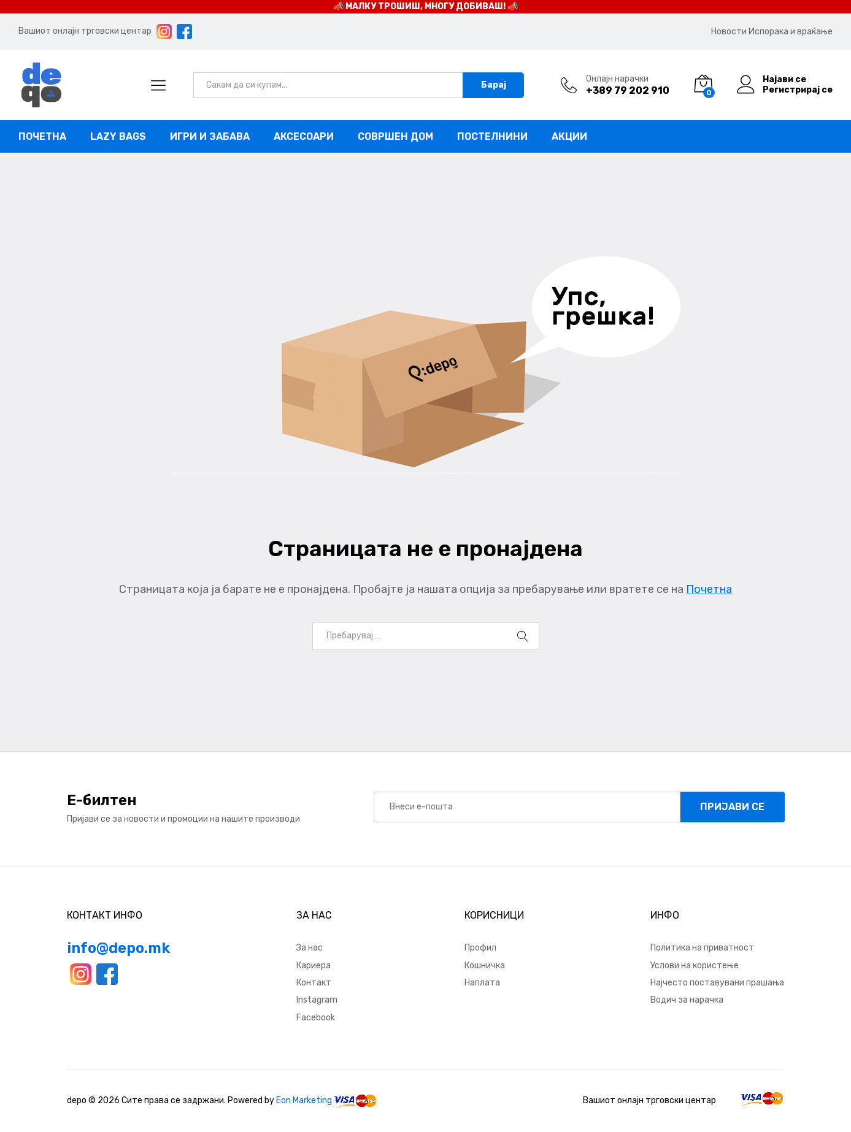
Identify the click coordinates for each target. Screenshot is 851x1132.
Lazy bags (118, 137)
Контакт (313, 982)
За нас (309, 948)
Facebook (315, 1017)
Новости (729, 31)
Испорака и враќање (791, 31)
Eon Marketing (304, 1100)
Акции (569, 137)
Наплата (482, 982)
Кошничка (484, 965)
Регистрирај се (798, 90)
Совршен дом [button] (395, 137)
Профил (480, 948)
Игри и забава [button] (210, 137)
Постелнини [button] (492, 137)
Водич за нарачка (686, 1000)
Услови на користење (694, 965)
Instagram (316, 1000)
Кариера (313, 965)
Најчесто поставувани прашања (717, 982)
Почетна (42, 137)
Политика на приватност (702, 948)
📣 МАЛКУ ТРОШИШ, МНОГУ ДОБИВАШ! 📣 (425, 6)
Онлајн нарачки (617, 79)
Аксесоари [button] (304, 137)
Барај (493, 85)
